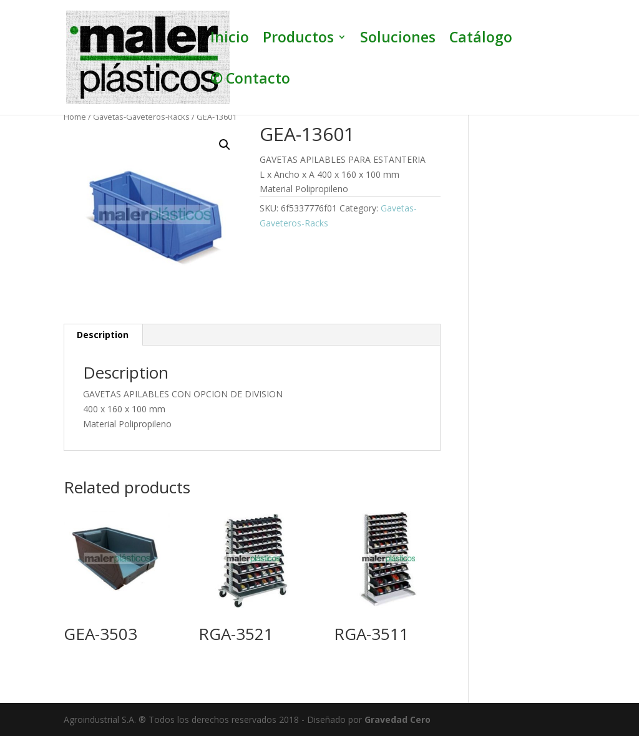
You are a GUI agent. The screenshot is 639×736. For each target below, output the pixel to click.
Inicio (229, 39)
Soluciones (398, 39)
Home (75, 116)
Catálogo (480, 39)
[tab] (103, 335)
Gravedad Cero (397, 719)
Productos (298, 39)
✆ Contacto (250, 81)
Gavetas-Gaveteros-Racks (141, 116)
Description (103, 335)
